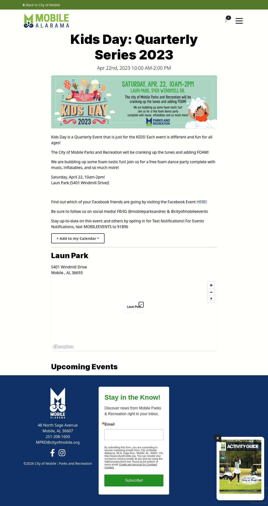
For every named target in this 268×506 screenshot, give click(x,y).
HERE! (202, 201)
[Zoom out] (211, 292)
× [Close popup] (141, 304)
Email (109, 424)
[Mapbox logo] (63, 347)
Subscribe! (134, 480)
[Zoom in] (211, 285)
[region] (134, 315)
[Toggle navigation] (239, 20)
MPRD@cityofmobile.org (58, 442)
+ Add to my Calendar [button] (76, 238)
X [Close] (218, 438)
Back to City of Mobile (41, 5)
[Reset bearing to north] (211, 299)
